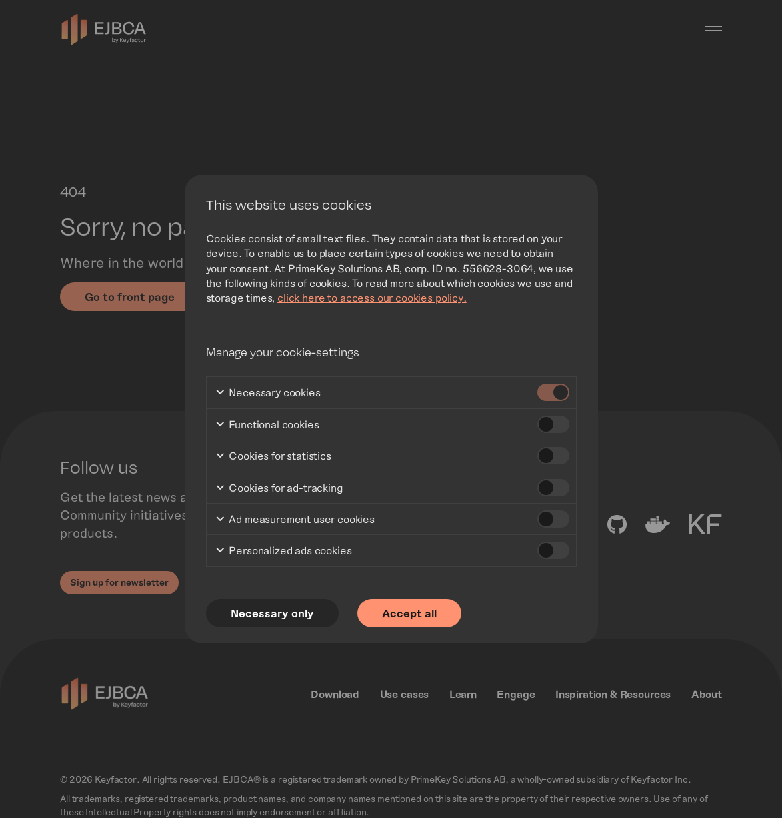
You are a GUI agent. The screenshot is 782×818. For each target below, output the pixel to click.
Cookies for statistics (273, 457)
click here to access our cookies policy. (372, 297)
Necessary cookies (268, 393)
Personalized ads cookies (283, 551)
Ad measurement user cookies (295, 520)
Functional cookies (267, 425)
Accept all (412, 613)
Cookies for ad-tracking (279, 488)
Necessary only (273, 613)
